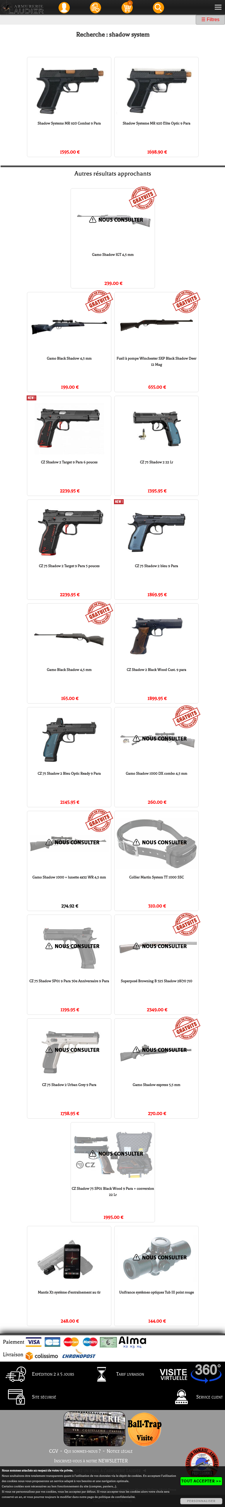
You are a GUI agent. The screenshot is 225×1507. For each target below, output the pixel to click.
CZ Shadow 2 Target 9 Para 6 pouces (69, 462)
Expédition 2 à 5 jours (38, 1375)
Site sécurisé (29, 1397)
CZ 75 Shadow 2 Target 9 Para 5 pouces (69, 566)
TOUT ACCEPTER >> (201, 1481)
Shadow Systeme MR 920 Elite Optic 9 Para (156, 123)
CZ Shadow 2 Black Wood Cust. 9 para (156, 670)
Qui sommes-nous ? (82, 1451)
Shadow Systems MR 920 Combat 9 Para (69, 123)
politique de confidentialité (116, 1497)
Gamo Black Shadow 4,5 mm (69, 358)
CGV (53, 1451)
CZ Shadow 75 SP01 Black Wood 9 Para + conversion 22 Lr (112, 1192)
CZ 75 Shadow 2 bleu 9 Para (156, 566)
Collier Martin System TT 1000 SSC (156, 877)
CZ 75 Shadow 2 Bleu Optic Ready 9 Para (69, 774)
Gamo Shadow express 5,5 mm (156, 1085)
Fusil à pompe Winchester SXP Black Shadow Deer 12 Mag (156, 361)
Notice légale (120, 1451)
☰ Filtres (210, 19)
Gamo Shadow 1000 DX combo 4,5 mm (156, 774)
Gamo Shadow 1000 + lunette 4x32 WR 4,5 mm (69, 877)
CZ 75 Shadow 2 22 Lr (156, 462)
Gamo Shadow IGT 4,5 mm (113, 255)
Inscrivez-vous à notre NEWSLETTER (91, 1461)
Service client (195, 1397)
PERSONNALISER (201, 1501)
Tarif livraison (115, 1375)
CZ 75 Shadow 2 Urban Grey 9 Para (69, 1085)
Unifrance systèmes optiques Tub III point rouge (156, 1292)
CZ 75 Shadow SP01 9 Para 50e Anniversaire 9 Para (69, 981)
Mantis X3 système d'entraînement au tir (69, 1292)
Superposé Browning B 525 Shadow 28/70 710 (156, 981)
